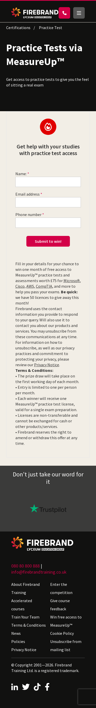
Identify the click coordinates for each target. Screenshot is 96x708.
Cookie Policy (62, 633)
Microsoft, (72, 280)
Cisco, (20, 286)
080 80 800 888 (25, 566)
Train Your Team (25, 617)
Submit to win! (48, 241)
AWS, (30, 286)
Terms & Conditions (28, 625)
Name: (21, 173)
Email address (27, 194)
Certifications (18, 27)
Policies (18, 641)
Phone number (28, 214)
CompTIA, (44, 286)
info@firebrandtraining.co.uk (39, 572)
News (16, 633)
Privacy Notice (46, 364)
